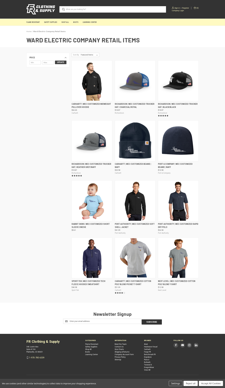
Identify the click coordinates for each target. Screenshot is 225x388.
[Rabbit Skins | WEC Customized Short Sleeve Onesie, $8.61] (92, 201)
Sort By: (76, 55)
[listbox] (90, 55)
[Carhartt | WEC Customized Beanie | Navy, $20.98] (135, 141)
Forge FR (147, 351)
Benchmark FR (150, 354)
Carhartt (147, 349)
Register (185, 8)
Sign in (177, 8)
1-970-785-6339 (36, 357)
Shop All (65, 22)
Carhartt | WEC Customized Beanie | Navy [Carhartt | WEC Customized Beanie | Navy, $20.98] (133, 166)
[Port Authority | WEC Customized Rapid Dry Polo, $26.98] (178, 201)
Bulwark (147, 362)
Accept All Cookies (211, 383)
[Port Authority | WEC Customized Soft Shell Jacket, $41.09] (135, 201)
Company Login (178, 11)
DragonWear (149, 367)
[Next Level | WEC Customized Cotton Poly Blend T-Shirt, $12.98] (178, 258)
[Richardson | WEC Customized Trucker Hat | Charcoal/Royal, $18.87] (135, 81)
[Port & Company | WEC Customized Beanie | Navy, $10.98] (178, 141)
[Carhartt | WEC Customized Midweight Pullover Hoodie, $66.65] (92, 81)
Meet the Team (121, 343)
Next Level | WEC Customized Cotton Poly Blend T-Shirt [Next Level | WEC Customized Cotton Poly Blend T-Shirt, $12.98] (176, 283)
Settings (175, 383)
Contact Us (119, 346)
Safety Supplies (50, 22)
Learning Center (90, 22)
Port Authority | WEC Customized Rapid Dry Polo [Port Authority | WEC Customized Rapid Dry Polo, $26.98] (178, 226)
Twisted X (148, 364)
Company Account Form (124, 354)
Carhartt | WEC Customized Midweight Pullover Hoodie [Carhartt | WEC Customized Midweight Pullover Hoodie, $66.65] (91, 106)
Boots (75, 22)
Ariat (146, 343)
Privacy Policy (120, 356)
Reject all (190, 383)
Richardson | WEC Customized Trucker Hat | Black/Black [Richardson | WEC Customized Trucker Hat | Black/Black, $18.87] (178, 106)
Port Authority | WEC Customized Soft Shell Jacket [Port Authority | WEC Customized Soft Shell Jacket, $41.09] (135, 226)
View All (147, 369)
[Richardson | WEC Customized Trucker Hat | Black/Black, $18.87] (178, 81)
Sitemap (118, 359)
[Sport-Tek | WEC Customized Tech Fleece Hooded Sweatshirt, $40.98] (92, 258)
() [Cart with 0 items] (196, 8)
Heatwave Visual (150, 346)
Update (60, 62)
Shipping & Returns (122, 351)
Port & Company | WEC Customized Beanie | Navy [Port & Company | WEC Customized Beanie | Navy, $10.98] (175, 166)
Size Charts (119, 349)
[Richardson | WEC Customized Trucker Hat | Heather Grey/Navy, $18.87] (92, 141)
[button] (47, 57)
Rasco (146, 359)
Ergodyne (148, 356)
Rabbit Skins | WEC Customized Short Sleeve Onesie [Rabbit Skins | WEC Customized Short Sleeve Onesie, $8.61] (91, 226)
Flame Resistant (33, 22)
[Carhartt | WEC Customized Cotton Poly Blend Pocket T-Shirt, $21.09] (135, 258)
